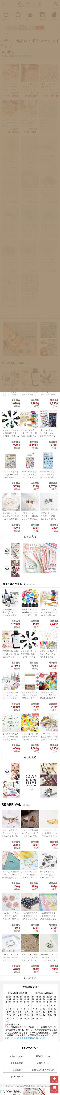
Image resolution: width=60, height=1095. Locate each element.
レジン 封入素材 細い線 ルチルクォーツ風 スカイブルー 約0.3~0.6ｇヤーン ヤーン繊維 (30, 231)
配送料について (43, 1056)
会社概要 (16, 1070)
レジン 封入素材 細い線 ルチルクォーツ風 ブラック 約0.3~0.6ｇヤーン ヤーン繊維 (49, 196)
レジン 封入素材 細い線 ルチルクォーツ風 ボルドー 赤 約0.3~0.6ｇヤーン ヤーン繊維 (10, 265)
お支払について (16, 1056)
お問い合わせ (43, 1063)
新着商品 (6, 16)
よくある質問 (16, 1063)
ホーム (5, 33)
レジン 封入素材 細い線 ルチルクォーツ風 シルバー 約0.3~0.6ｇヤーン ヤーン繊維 (30, 161)
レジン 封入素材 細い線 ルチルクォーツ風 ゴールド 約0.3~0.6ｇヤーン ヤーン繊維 (10, 161)
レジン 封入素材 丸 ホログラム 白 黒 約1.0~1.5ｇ (29, 297)
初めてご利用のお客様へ (43, 1070)
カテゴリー (42, 16)
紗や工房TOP (17, 1076)
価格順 (19, 55)
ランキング (30, 16)
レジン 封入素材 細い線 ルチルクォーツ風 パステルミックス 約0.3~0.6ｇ (48, 265)
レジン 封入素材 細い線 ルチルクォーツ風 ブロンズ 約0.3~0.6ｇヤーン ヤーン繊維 (48, 161)
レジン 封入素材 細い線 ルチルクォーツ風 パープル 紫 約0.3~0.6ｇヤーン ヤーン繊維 (28, 265)
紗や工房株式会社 (28, 1086)
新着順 (27, 55)
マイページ (54, 16)
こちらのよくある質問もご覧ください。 (29, 1038)
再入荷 (18, 16)
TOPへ (54, 1079)
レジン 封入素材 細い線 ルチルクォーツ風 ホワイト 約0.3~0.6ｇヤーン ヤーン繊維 (30, 196)
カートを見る (54, 1089)
